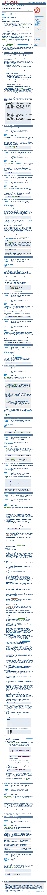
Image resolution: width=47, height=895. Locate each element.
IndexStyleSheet (8, 816)
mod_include (27, 405)
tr (45, 879)
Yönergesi (11, 125)
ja (41, 879)
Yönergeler (33, 2)
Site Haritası (44, 2)
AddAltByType (37, 22)
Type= (7, 698)
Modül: (5, 135)
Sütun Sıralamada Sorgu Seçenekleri (14, 52)
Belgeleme (14, 5)
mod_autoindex (26, 30)
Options (9, 37)
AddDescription (37, 23)
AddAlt (36, 20)
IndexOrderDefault (38, 33)
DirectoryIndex (23, 24)
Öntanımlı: (6, 499)
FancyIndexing (15, 39)
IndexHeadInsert (38, 29)
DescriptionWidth (26, 641)
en (38, 879)
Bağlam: (5, 131)
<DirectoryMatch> (14, 459)
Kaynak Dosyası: (5, 17)
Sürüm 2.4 (19, 5)
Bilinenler (36, 40)
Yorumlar (36, 45)
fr (40, 879)
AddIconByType (7, 30)
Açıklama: (4, 12)
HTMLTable (22, 79)
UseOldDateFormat (7, 705)
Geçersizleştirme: (7, 132)
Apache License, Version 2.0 (7, 892)
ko (43, 879)
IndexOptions (5, 39)
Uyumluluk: (6, 473)
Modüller (29, 2)
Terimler (39, 2)
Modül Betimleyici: (6, 15)
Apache (3, 5)
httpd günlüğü (37, 39)
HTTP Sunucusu (8, 5)
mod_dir (10, 25)
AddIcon (36, 24)
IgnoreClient (27, 58)
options (7, 404)
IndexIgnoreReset (38, 31)
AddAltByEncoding (38, 21)
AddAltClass (6, 510)
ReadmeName (14, 384)
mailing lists (40, 888)
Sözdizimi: (6, 130)
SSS (37, 2)
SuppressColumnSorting (23, 44)
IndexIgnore (37, 30)
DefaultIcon (37, 27)
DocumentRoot (12, 387)
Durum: (3, 14)
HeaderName (37, 28)
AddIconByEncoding (38, 25)
